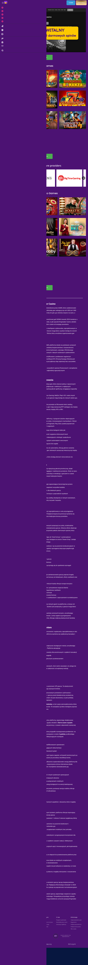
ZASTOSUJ (80, 3)
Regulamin (75, 939)
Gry (46, 937)
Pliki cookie (75, 946)
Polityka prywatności (77, 941)
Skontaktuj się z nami (63, 939)
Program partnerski (63, 937)
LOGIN (70, 3)
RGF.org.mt (73, 961)
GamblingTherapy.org (46, 961)
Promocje (48, 941)
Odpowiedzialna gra (77, 937)
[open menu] (3, 3)
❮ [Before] (9, 172)
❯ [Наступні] (83, 172)
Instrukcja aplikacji (62, 941)
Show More (46, 150)
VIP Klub (48, 944)
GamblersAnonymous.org (20, 961)
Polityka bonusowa (77, 944)
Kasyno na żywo (50, 939)
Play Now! (46, 55)
